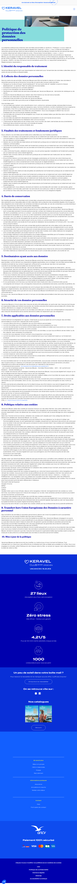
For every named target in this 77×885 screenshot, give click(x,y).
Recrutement (38, 773)
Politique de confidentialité (38, 869)
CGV (38, 866)
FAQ (38, 804)
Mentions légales (38, 872)
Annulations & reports (38, 787)
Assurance (38, 784)
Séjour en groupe (38, 764)
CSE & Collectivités (38, 767)
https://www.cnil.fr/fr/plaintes (17, 400)
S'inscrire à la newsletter (38, 681)
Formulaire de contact (38, 807)
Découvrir (38, 727)
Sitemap (39, 875)
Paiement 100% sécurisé (38, 840)
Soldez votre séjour (38, 790)
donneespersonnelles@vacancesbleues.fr (35, 366)
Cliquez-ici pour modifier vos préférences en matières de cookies (38, 862)
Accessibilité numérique (38, 878)
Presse (38, 770)
